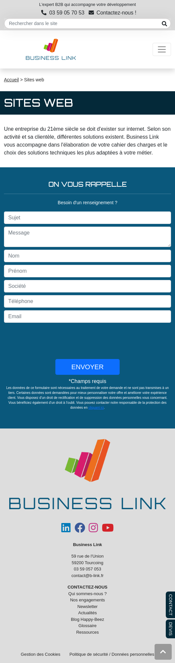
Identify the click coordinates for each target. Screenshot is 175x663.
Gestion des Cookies (40, 654)
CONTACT (170, 605)
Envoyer (88, 367)
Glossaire (87, 625)
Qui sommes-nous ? (87, 593)
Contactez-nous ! (112, 12)
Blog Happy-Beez (87, 619)
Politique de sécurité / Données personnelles (112, 654)
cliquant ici (96, 407)
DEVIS (170, 629)
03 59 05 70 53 (62, 12)
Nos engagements (87, 599)
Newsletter (87, 606)
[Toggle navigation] (162, 49)
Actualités (87, 612)
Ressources (87, 632)
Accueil (11, 79)
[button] (163, 652)
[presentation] (88, 341)
